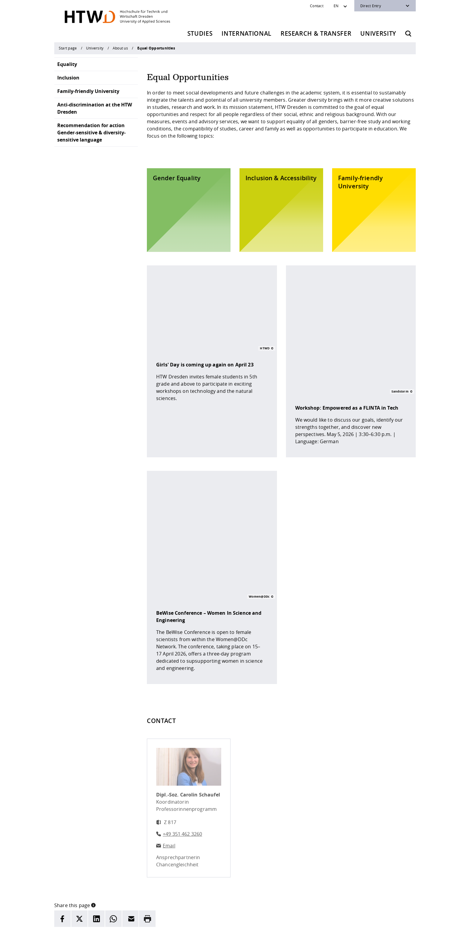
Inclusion (68, 77)
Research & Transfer (316, 33)
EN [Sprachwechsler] (336, 5)
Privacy (198, 920)
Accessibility (223, 920)
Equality (67, 64)
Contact (316, 5)
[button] (93, 775)
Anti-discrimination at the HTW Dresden (94, 108)
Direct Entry (370, 5)
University (378, 33)
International (247, 33)
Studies (200, 33)
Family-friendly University (88, 91)
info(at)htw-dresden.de (108, 895)
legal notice (173, 920)
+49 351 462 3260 (182, 704)
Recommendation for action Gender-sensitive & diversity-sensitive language (91, 132)
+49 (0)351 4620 (94, 888)
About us (120, 48)
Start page (68, 48)
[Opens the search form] (408, 33)
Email (169, 716)
